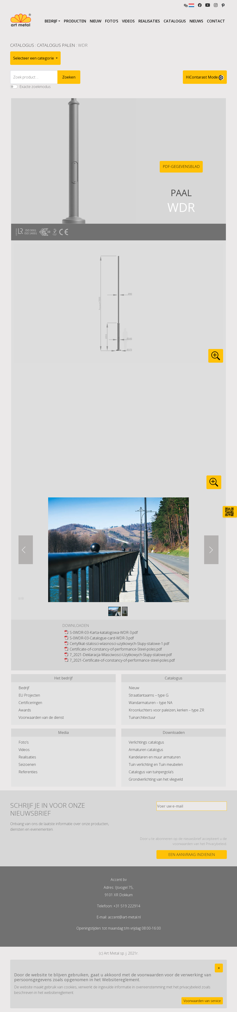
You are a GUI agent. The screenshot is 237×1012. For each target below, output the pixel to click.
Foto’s (111, 21)
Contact (216, 21)
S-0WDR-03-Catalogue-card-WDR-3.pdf (102, 638)
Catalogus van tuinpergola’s (151, 771)
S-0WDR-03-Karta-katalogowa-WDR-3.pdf (104, 632)
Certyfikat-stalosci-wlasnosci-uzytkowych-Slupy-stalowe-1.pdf (119, 643)
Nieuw (95, 21)
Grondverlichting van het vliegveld (156, 779)
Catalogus (175, 21)
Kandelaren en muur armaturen (155, 757)
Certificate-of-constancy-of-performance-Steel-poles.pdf (116, 649)
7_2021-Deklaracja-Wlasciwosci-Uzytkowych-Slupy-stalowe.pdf (121, 654)
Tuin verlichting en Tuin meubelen (156, 764)
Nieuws (196, 21)
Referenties (28, 771)
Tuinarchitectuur (142, 717)
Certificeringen (30, 702)
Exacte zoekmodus (35, 86)
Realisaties (149, 21)
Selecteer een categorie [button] (34, 58)
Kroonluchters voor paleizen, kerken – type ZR (166, 710)
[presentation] (191, 823)
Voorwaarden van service (202, 1001)
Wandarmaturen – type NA (150, 702)
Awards (25, 710)
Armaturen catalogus (146, 749)
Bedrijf (51, 21)
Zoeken (68, 77)
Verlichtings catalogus (146, 742)
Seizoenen (27, 764)
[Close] (219, 968)
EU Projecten (29, 695)
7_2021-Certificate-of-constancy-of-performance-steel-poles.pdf (122, 660)
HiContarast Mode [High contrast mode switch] (205, 77)
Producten (75, 21)
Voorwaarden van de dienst (41, 717)
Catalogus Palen (56, 45)
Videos (128, 21)
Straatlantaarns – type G (148, 695)
